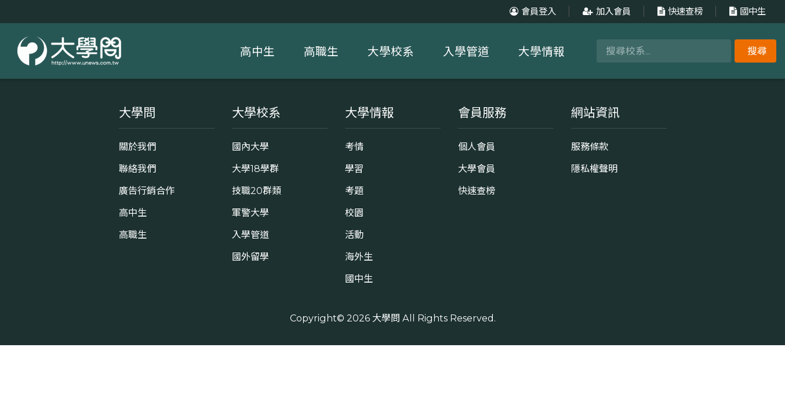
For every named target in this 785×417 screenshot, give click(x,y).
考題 (354, 190)
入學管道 (466, 51)
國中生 (746, 11)
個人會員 (476, 146)
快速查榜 (679, 11)
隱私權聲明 (594, 168)
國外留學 (250, 256)
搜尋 (757, 51)
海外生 (359, 256)
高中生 (257, 51)
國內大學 (250, 146)
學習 (354, 168)
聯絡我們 (137, 168)
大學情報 (541, 51)
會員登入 (531, 11)
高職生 (321, 51)
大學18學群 (255, 168)
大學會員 (476, 168)
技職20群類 (256, 190)
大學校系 (391, 51)
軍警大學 (250, 212)
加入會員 (605, 11)
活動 (354, 234)
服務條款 (589, 146)
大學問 (386, 318)
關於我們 (137, 146)
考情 (354, 146)
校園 (354, 212)
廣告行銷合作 (147, 190)
